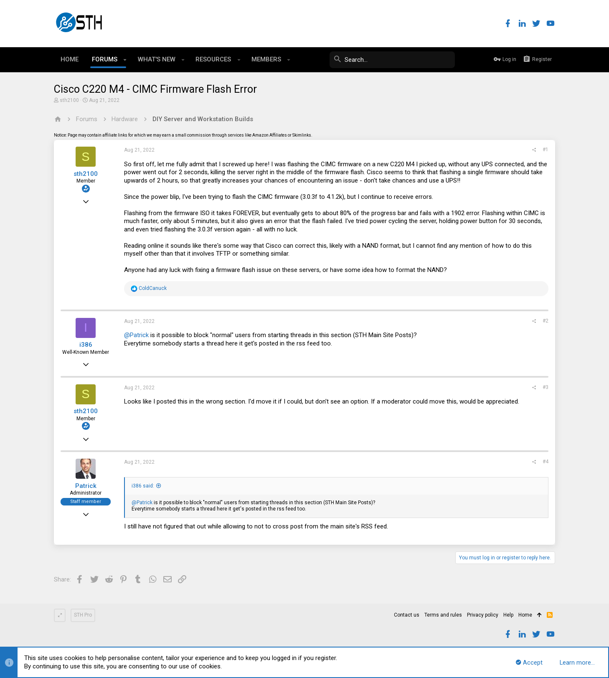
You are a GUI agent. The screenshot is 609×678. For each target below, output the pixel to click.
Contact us (406, 615)
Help (508, 615)
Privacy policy (482, 615)
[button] (125, 59)
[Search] (392, 59)
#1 (545, 149)
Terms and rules (443, 615)
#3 (545, 387)
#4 (545, 462)
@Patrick (136, 335)
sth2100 (69, 100)
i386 (85, 344)
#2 (545, 321)
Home (525, 615)
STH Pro (83, 615)
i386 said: (143, 486)
